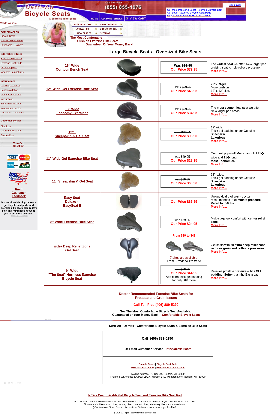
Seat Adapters (9, 67)
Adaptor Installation (11, 94)
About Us (5, 126)
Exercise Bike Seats (11, 58)
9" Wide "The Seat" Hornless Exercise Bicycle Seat (72, 275)
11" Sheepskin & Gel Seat (72, 181)
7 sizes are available (183, 257)
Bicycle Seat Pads (167, 364)
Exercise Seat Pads (11, 63)
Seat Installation (9, 90)
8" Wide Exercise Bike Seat (72, 222)
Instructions (7, 99)
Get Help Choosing (11, 85)
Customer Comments (12, 112)
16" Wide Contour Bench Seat (72, 67)
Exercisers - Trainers (12, 45)
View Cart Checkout (18, 144)
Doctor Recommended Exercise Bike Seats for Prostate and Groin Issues (156, 296)
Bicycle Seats (8, 36)
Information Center (11, 108)
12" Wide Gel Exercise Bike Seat (72, 89)
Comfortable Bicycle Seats (181, 314)
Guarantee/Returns (11, 130)
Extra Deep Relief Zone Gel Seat (72, 248)
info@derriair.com (178, 349)
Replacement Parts (11, 103)
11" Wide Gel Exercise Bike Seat (72, 159)
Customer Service (11, 120)
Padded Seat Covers (12, 40)
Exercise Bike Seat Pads (170, 367)
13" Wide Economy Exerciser (72, 111)
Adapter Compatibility (13, 72)
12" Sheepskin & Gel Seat (72, 134)
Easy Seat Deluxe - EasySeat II (72, 201)
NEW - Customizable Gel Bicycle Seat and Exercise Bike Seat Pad (135, 395)
